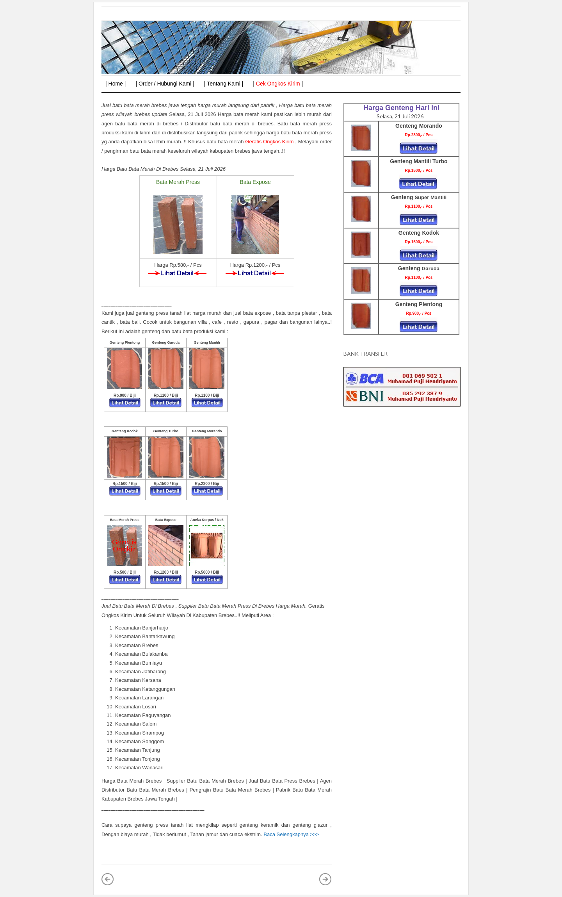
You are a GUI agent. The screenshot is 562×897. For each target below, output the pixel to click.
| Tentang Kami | (223, 83)
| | (278, 83)
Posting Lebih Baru (107, 879)
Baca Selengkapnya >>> (291, 834)
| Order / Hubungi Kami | (164, 83)
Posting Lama (325, 879)
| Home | (115, 83)
